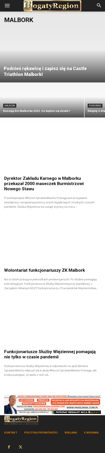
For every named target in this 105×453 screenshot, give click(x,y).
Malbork (10, 105)
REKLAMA (71, 432)
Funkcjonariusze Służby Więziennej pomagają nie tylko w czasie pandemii (50, 354)
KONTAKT (10, 432)
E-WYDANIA (91, 432)
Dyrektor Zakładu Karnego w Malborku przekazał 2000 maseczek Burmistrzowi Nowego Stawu (44, 183)
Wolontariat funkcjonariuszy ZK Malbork (44, 270)
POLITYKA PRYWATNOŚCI (41, 432)
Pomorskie (95, 105)
